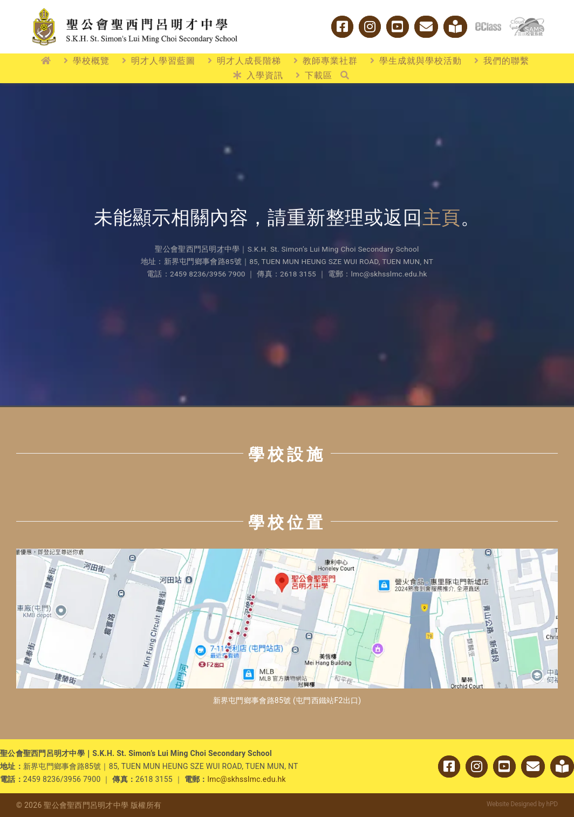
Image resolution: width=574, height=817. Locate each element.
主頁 (441, 218)
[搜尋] (345, 75)
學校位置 (287, 522)
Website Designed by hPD (522, 804)
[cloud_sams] (526, 21)
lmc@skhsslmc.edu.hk (247, 779)
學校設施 (287, 454)
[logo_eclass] (488, 26)
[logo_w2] (135, 10)
